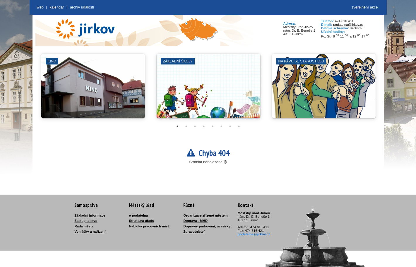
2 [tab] (186, 126)
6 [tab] (221, 126)
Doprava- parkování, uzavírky (207, 226)
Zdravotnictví (194, 231)
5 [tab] (212, 126)
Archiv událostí (82, 7)
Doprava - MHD (196, 220)
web (40, 7)
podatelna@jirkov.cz (348, 24)
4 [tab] (204, 126)
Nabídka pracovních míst (149, 226)
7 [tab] (230, 126)
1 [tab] (177, 126)
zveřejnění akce (365, 7)
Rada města (84, 226)
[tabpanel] (93, 89)
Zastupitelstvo (86, 220)
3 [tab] (195, 126)
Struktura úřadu (141, 220)
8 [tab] (239, 126)
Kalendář (56, 7)
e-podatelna (138, 215)
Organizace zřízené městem (206, 215)
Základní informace (90, 215)
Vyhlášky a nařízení (90, 231)
